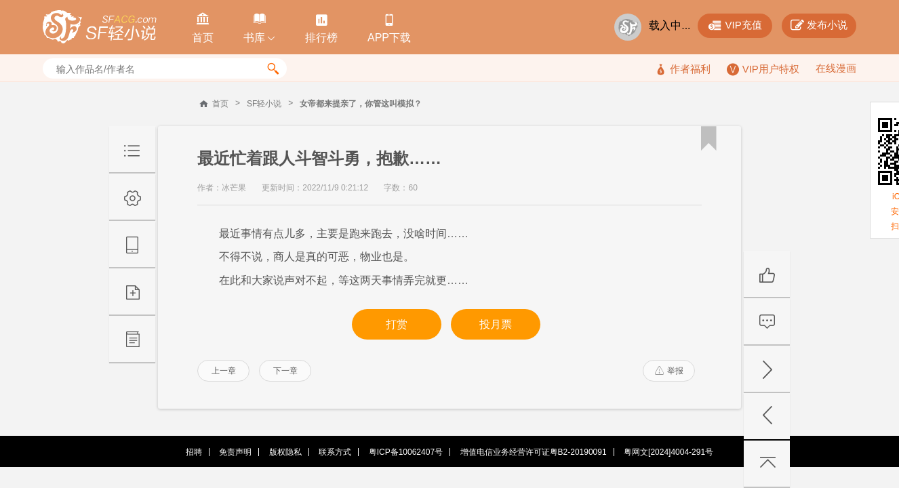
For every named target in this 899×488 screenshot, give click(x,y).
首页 (220, 103)
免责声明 (235, 452)
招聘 (194, 452)
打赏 (396, 324)
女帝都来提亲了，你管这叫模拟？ (361, 103)
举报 (669, 370)
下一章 (285, 370)
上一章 (224, 370)
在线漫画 (836, 68)
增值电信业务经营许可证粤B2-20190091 (533, 452)
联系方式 (335, 452)
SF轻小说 (264, 103)
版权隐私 (285, 452)
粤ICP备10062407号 (406, 452)
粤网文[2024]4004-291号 (668, 452)
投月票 (495, 324)
